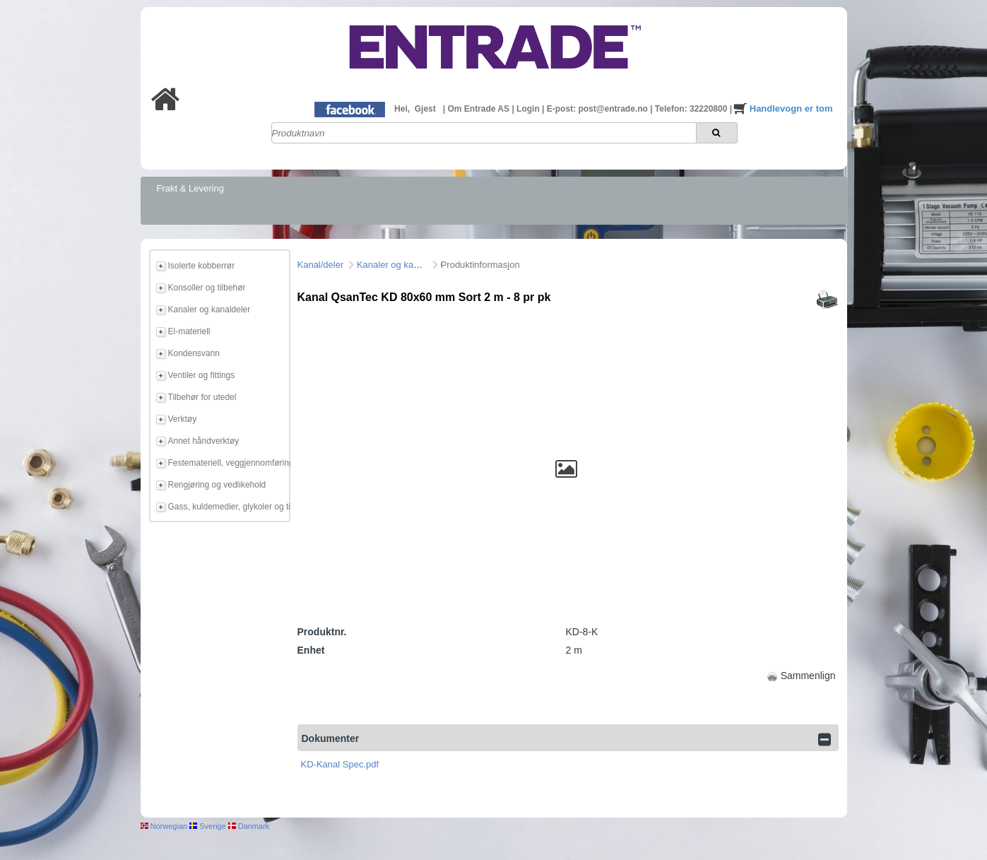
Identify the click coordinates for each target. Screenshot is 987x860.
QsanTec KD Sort (476, 264)
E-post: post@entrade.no (598, 109)
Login (529, 109)
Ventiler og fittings (201, 375)
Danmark (249, 826)
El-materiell (189, 331)
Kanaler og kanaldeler (209, 309)
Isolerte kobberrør (201, 266)
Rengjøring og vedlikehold (217, 485)
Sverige (207, 826)
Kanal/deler (320, 264)
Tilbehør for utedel (202, 397)
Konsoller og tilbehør (207, 288)
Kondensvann (194, 353)
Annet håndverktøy (204, 441)
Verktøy (182, 419)
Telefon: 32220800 (692, 109)
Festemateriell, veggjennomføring (226, 463)
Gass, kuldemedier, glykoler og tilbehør (226, 507)
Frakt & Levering (190, 188)
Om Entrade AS (479, 109)
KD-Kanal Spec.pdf (340, 764)
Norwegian (164, 826)
